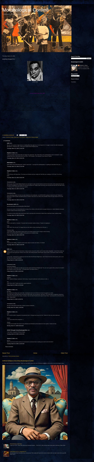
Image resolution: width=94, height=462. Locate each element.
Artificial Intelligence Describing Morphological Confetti (17, 360)
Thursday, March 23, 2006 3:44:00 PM (15, 199)
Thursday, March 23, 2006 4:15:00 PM (15, 244)
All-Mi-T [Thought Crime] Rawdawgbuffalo (17, 330)
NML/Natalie (10, 162)
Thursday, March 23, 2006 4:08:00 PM (15, 235)
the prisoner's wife (11, 204)
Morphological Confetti (25, 9)
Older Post (64, 353)
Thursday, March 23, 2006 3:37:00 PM (15, 166)
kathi (8, 143)
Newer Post (6, 353)
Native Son (28, 137)
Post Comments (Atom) (14, 356)
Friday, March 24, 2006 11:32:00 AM (15, 271)
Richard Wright (34, 137)
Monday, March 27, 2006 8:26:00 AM (15, 325)
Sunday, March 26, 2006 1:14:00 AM (15, 307)
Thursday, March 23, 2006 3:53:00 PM (15, 215)
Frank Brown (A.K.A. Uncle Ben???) (18, 451)
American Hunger (10, 137)
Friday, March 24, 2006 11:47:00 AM (15, 285)
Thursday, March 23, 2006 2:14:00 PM (15, 148)
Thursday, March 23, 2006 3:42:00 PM (15, 188)
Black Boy (16, 137)
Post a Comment (9, 346)
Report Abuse (75, 79)
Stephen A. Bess (11, 152)
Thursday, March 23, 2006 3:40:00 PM (15, 177)
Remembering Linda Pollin (16, 443)
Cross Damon (22, 137)
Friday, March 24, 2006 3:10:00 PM (15, 299)
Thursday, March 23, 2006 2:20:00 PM (15, 158)
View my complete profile (83, 68)
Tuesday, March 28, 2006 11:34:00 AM (15, 343)
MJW (8, 249)
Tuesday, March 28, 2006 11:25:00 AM (15, 334)
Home (35, 353)
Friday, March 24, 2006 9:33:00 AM (15, 260)
